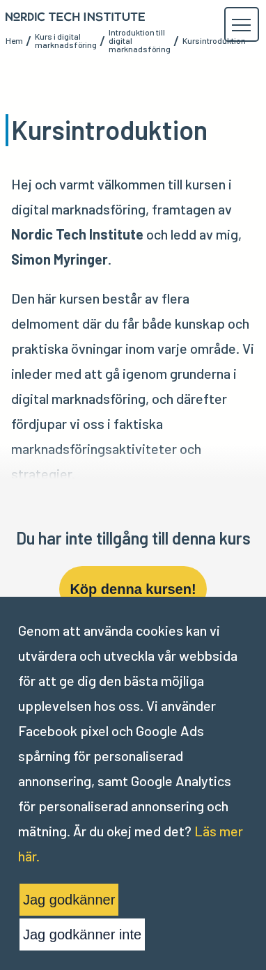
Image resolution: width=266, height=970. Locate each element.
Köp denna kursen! (133, 589)
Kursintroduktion (214, 40)
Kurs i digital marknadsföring (66, 40)
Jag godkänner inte (82, 934)
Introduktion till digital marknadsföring (140, 40)
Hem (14, 40)
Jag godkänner (69, 899)
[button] (241, 25)
